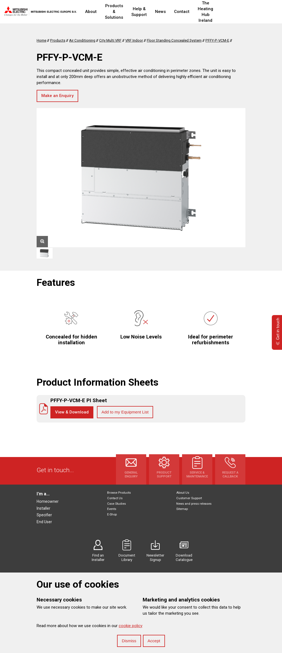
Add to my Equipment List (125, 412)
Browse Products (119, 493)
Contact (202, 11)
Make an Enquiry (57, 95)
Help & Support (156, 11)
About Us (182, 493)
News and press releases (194, 504)
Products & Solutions (121, 11)
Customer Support (189, 498)
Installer (43, 508)
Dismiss (129, 640)
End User (44, 522)
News (180, 11)
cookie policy (130, 625)
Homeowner (48, 501)
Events (111, 509)
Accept (154, 640)
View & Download (72, 412)
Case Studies (116, 504)
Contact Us (115, 498)
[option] (141, 177)
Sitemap (182, 509)
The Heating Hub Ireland (236, 11)
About (91, 11)
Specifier (44, 515)
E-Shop (112, 514)
